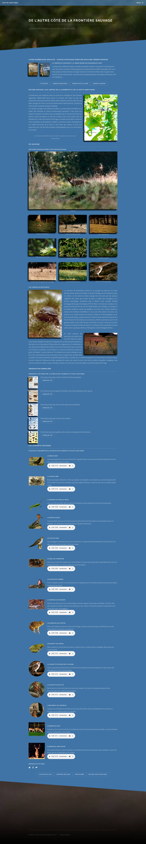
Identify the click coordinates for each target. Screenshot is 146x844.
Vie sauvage (44, 83)
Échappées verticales (63, 774)
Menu (139, 3)
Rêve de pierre (79, 774)
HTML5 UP (67, 835)
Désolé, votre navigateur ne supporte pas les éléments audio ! (61, 465)
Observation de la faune (80, 83)
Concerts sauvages (99, 83)
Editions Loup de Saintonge (98, 774)
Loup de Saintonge (10, 3)
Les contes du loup (45, 774)
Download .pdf (48, 380)
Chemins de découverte (60, 83)
